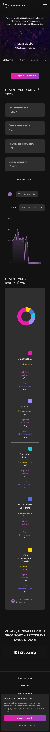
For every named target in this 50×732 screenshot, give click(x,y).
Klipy (22, 60)
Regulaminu (37, 24)
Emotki (34, 60)
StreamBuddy (25, 693)
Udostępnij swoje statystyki (25, 76)
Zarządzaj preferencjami (25, 725)
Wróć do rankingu (25, 179)
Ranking (25, 685)
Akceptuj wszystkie (25, 718)
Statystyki (8, 60)
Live (47, 60)
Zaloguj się (21, 18)
